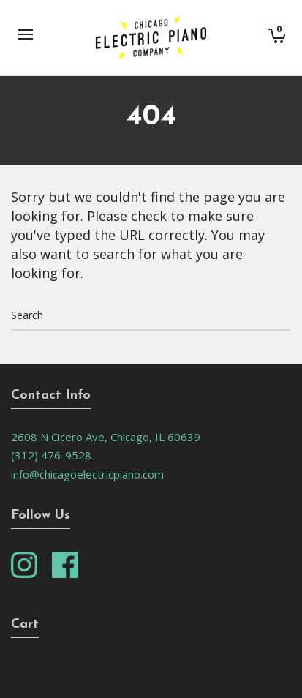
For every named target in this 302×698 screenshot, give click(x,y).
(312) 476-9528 (51, 455)
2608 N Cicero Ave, (60, 436)
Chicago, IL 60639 (155, 436)
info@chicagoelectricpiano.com (87, 474)
